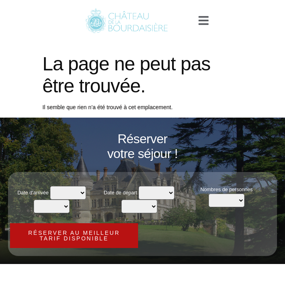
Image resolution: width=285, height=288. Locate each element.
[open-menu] (204, 21)
